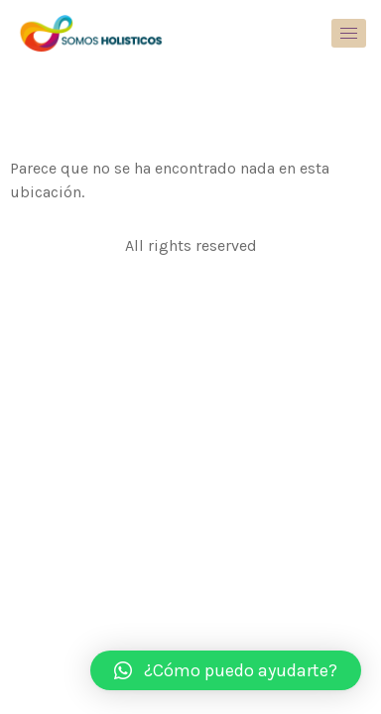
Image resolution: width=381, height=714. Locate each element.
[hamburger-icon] (348, 33)
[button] (225, 670)
